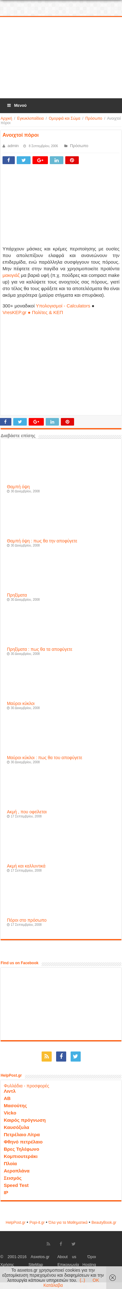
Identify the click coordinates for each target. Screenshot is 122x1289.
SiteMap (35, 1265)
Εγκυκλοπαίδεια (30, 118)
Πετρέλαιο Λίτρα (22, 1134)
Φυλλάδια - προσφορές (26, 1085)
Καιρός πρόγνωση (25, 1120)
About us (66, 1257)
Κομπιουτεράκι (21, 1156)
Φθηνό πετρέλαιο (23, 1141)
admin (13, 145)
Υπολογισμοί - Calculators (63, 305)
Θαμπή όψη (18, 486)
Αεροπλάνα (17, 1170)
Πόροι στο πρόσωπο (27, 920)
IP (6, 1192)
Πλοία (10, 1163)
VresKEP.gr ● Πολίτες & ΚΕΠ (33, 312)
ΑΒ (7, 1098)
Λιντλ (10, 1091)
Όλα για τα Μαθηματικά (68, 1222)
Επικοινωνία (68, 1265)
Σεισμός (13, 1178)
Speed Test (16, 1185)
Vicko (10, 1112)
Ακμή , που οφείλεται (27, 812)
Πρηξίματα (17, 595)
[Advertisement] (61, 58)
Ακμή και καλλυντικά (26, 866)
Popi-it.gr (36, 1222)
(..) (82, 1280)
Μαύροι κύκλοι (21, 703)
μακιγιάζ (11, 275)
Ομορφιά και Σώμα (64, 118)
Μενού (16, 105)
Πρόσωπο (93, 118)
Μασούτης (15, 1105)
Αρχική (6, 118)
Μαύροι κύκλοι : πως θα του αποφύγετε (44, 757)
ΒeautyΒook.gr (103, 1222)
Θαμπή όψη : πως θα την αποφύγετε (42, 541)
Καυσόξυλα (16, 1127)
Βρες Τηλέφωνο (21, 1149)
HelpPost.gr (16, 1222)
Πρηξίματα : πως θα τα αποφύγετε (39, 649)
